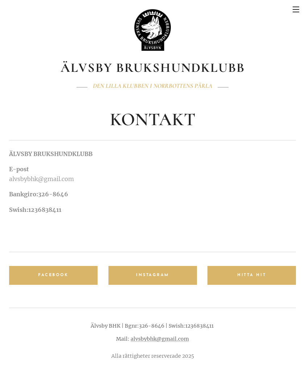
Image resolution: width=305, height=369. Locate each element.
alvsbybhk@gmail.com (160, 339)
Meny (296, 9)
